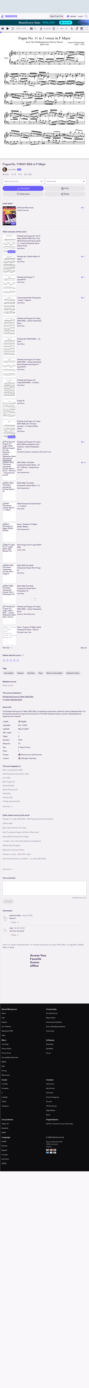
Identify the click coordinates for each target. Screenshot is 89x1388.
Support (4, 1022)
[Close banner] (86, 22)
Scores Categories (52, 1097)
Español (4, 1150)
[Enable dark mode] (71, 28)
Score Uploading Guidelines (55, 1026)
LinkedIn (4, 1097)
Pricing (4, 1071)
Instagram (5, 1106)
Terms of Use (6, 1053)
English (4, 1141)
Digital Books (50, 1110)
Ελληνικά (5, 1159)
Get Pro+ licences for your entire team (59, 1124)
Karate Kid (6, 786)
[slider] (0, 32)
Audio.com (5, 1124)
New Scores (50, 1088)
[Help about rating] (22, 655)
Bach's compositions (10, 770)
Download (49, 1044)
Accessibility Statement (10, 1057)
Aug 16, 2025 (27, 915)
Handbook (49, 1048)
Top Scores (50, 1084)
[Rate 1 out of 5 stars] (4, 660)
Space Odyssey (8, 790)
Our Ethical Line (51, 1013)
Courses (49, 1101)
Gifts (3, 1035)
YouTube (5, 1084)
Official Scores (51, 1106)
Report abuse (50, 1018)
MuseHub (5, 1128)
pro (19, 169)
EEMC (4, 1132)
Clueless (6, 797)
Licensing (5, 1044)
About (4, 1013)
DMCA (4, 1062)
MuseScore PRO (7, 1031)
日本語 (4, 1163)
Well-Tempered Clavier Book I (14, 774)
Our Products (6, 1026)
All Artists (49, 1093)
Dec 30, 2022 (19, 928)
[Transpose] (45, 29)
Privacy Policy (6, 1048)
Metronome (6, 1075)
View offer (66, 23)
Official (11, 252)
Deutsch (4, 1146)
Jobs (3, 1018)
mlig (11, 928)
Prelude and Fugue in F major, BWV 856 (49, 945)
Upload (71, 16)
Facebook (5, 1088)
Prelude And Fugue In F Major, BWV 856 (18, 697)
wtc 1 (4, 778)
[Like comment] (18, 922)
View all (83, 648)
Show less (8, 806)
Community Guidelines (54, 1022)
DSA (3, 1066)
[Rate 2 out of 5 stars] (7, 660)
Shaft (5, 793)
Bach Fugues (7, 782)
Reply (12, 922)
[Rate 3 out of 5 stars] (10, 660)
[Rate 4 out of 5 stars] (14, 660)
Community (50, 1031)
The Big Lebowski (9, 801)
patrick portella (15, 915)
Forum (48, 1053)
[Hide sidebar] (35, 598)
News (48, 1115)
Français (5, 1155)
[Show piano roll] (81, 28)
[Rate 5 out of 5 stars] (17, 660)
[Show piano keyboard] (76, 28)
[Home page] (9, 16)
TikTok (4, 1101)
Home (5, 945)
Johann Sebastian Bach (13, 700)
